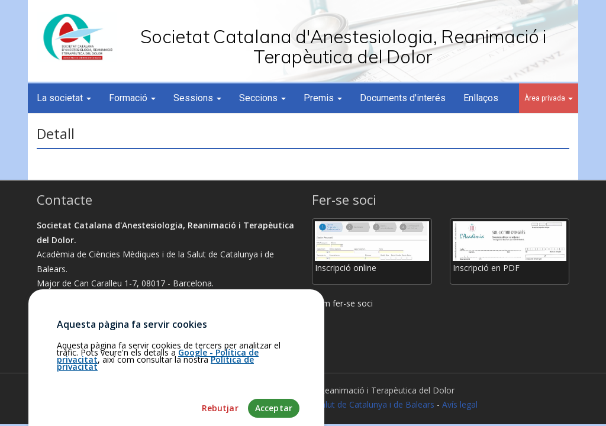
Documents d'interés (403, 98)
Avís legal (460, 404)
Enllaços (480, 98)
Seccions (262, 98)
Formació (132, 98)
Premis (323, 98)
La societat (64, 98)
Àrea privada (548, 98)
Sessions (197, 98)
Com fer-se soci (342, 303)
